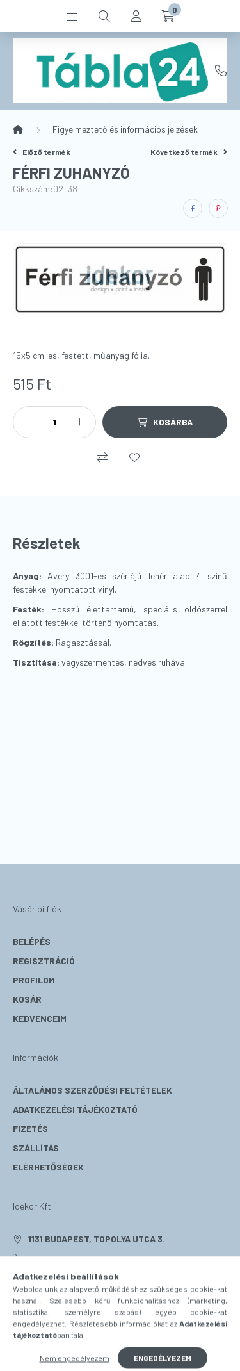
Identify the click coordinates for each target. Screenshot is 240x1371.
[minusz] (29, 422)
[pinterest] (218, 208)
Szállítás (36, 1147)
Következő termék (188, 151)
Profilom (34, 979)
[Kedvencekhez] (134, 457)
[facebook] (192, 208)
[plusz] (79, 422)
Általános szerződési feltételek (92, 1090)
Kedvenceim (40, 1018)
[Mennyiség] (54, 422)
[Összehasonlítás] (102, 457)
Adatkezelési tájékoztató (75, 1109)
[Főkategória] (18, 129)
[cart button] (168, 16)
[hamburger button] (72, 16)
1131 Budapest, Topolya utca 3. (96, 1238)
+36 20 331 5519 (221, 70)
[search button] (104, 16)
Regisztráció (44, 960)
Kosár (27, 999)
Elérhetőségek (48, 1167)
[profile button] (136, 16)
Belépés (32, 941)
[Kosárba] (164, 422)
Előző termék (41, 151)
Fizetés (30, 1128)
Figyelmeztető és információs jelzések (125, 129)
